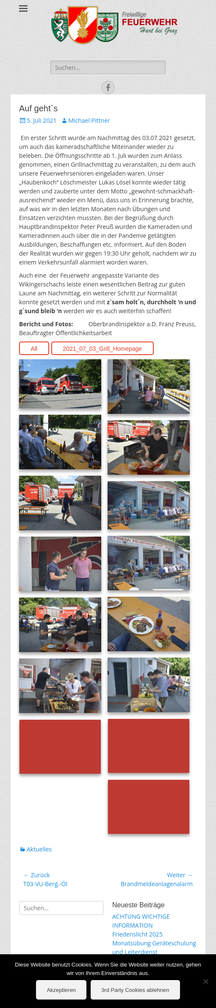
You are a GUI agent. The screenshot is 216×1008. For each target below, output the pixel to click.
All (34, 348)
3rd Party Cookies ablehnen (135, 990)
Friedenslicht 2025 (137, 934)
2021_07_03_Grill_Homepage (102, 348)
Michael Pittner (89, 120)
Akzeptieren (61, 990)
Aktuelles (39, 849)
